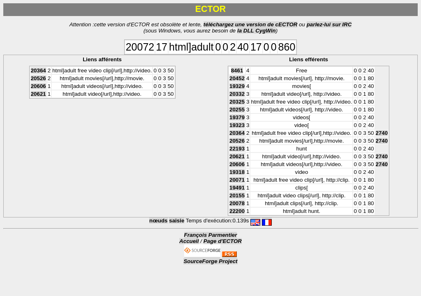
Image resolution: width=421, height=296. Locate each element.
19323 (237, 125)
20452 (237, 78)
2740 (382, 133)
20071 (237, 180)
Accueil (189, 241)
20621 (38, 94)
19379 (237, 117)
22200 (237, 211)
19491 (237, 188)
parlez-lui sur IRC (329, 24)
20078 (237, 203)
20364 (38, 70)
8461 (237, 70)
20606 (38, 86)
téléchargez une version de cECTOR (251, 24)
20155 (237, 195)
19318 (237, 172)
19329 (237, 86)
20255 (237, 109)
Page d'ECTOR (223, 241)
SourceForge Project (210, 261)
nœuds (158, 220)
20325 (237, 102)
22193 (237, 149)
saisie (176, 220)
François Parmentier (210, 235)
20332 (237, 94)
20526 (38, 78)
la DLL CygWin (256, 31)
